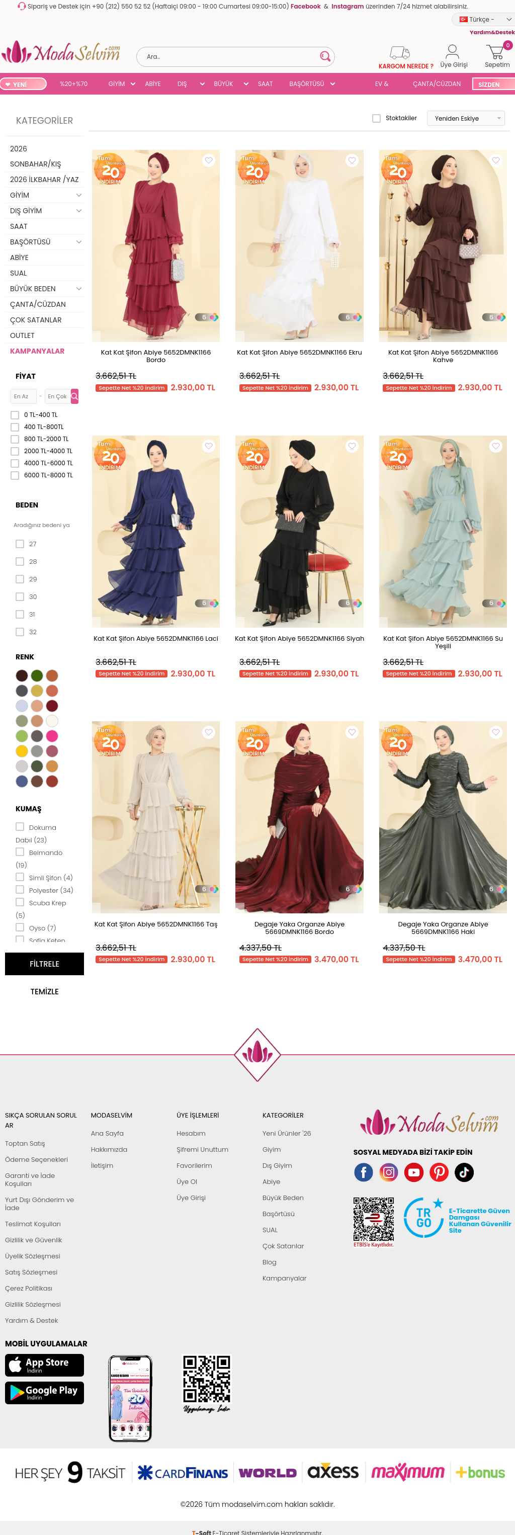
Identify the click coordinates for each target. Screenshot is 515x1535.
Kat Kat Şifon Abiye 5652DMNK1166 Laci (156, 638)
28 (26, 562)
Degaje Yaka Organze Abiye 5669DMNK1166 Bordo (299, 927)
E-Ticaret (226, 1499)
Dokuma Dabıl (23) (36, 833)
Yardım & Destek (31, 1320)
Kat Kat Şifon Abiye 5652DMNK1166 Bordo (156, 356)
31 (25, 615)
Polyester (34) (44, 889)
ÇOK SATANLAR (35, 320)
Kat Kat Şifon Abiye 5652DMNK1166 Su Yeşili (443, 642)
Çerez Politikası (28, 1288)
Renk (25, 657)
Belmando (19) (39, 858)
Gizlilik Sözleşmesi (33, 1304)
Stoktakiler (394, 118)
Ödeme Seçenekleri (36, 1159)
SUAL (352, 84)
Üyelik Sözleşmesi (32, 1256)
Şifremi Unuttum (202, 1149)
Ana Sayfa (107, 1133)
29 (26, 579)
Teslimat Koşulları (33, 1224)
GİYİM (117, 83)
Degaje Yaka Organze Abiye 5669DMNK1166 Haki (443, 927)
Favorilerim (194, 1165)
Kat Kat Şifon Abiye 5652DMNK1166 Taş (156, 924)
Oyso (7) (36, 927)
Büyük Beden (283, 1198)
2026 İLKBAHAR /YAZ (44, 180)
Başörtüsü (279, 1214)
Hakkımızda (109, 1149)
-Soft (202, 1499)
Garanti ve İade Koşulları (30, 1179)
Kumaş (28, 809)
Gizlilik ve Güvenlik (33, 1240)
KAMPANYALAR (37, 351)
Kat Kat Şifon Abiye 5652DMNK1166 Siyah (299, 638)
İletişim (102, 1165)
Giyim (272, 1149)
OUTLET (22, 335)
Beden (27, 505)
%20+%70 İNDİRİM (74, 84)
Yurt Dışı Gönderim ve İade (39, 1204)
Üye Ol (187, 1181)
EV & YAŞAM (385, 84)
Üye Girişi (191, 1198)
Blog (270, 1262)
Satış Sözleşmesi (31, 1272)
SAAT (265, 83)
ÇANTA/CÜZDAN (437, 83)
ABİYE (153, 83)
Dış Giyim (277, 1165)
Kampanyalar (285, 1278)
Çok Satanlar (283, 1246)
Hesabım (191, 1133)
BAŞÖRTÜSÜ (307, 83)
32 (26, 632)
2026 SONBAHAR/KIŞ (35, 156)
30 (26, 597)
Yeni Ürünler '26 (287, 1133)
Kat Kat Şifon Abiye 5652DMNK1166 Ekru (299, 352)
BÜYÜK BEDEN (223, 84)
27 (26, 544)
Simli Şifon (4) (44, 877)
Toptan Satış (25, 1143)
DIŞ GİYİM (186, 84)
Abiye (271, 1181)
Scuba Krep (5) (41, 908)
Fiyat (26, 376)
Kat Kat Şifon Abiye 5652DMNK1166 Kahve (443, 356)
